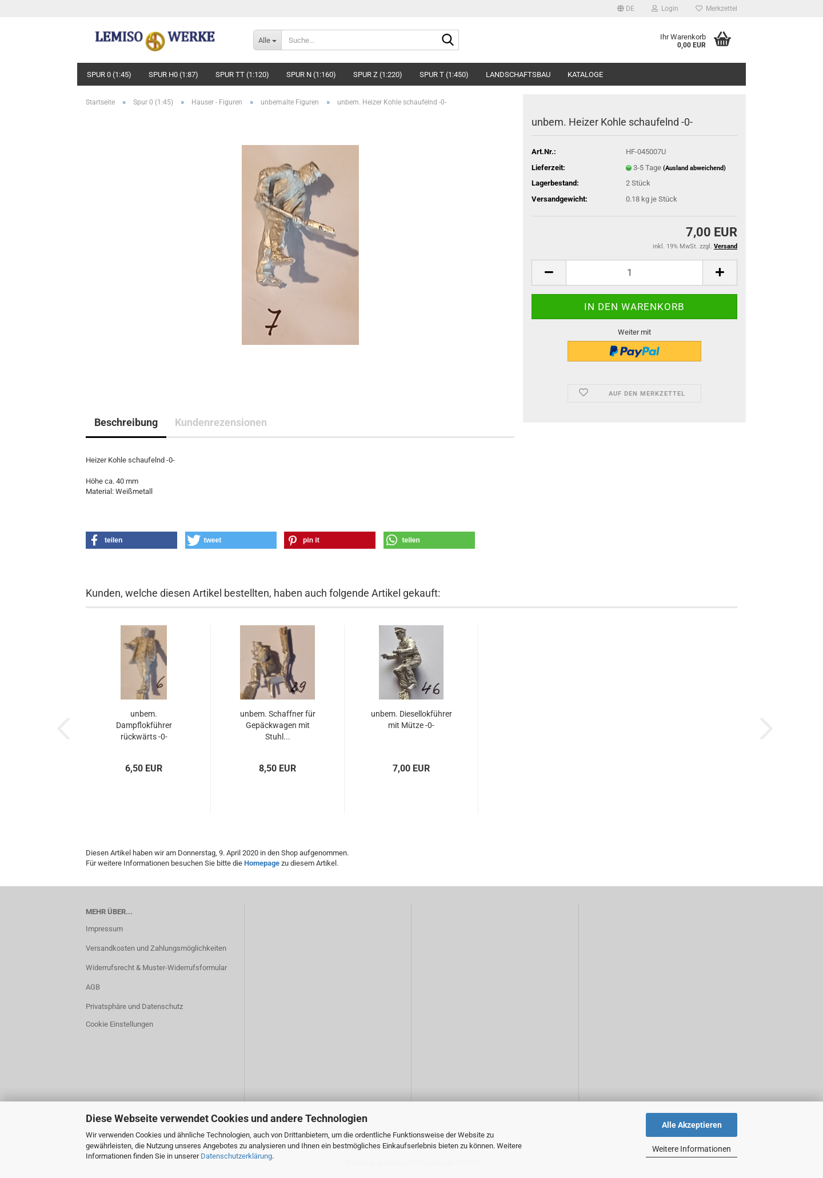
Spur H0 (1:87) (173, 74)
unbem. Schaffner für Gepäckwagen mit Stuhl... (277, 725)
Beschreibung (126, 422)
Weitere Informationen (691, 1148)
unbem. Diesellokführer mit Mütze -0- (411, 719)
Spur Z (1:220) (377, 74)
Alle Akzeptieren (692, 1124)
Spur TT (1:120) (242, 74)
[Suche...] (267, 40)
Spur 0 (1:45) (109, 74)
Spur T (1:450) (444, 74)
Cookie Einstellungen (119, 1024)
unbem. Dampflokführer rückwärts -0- (144, 725)
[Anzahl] (634, 273)
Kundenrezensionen (221, 422)
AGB (93, 987)
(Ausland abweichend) (694, 168)
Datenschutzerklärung (236, 1156)
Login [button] (665, 9)
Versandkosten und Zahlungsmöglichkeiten (156, 948)
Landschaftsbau (518, 74)
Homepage (261, 863)
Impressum (104, 928)
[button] (626, 8)
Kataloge (585, 74)
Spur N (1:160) (311, 74)
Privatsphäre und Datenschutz (134, 1006)
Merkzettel (716, 9)
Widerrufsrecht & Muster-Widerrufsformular (156, 967)
